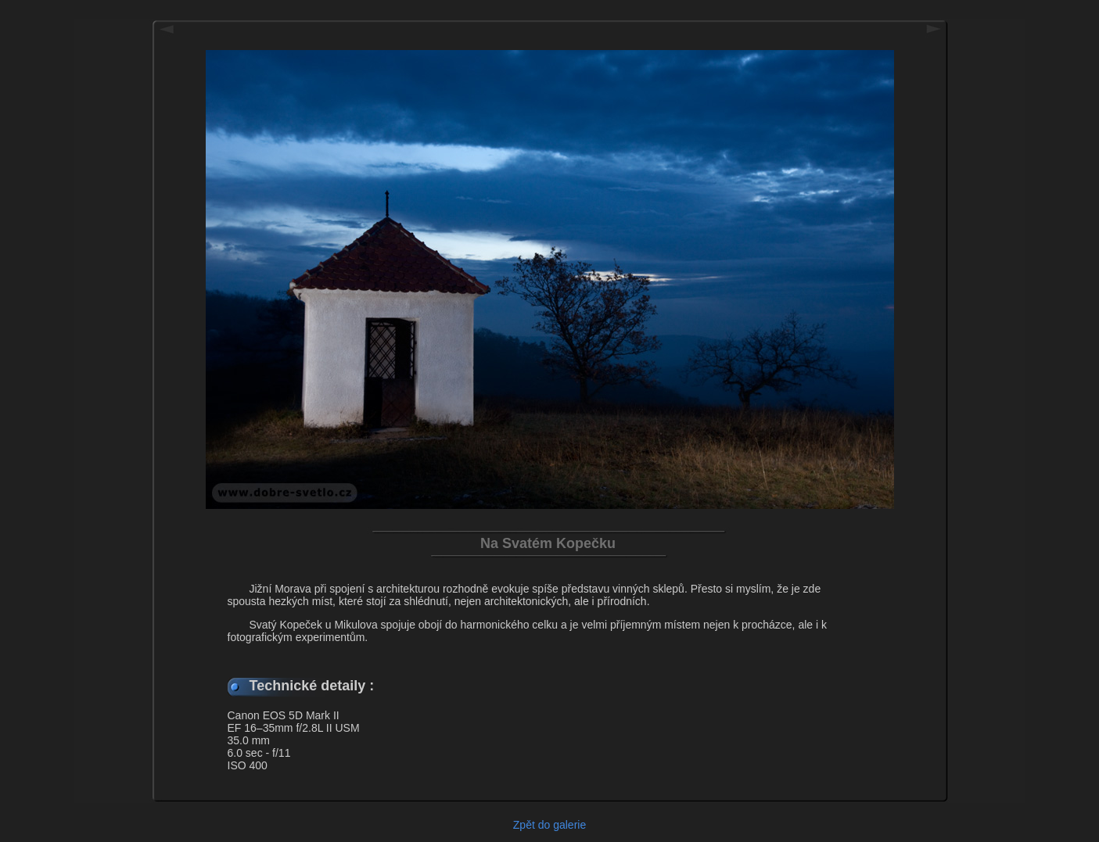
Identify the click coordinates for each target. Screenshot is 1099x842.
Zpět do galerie (549, 825)
